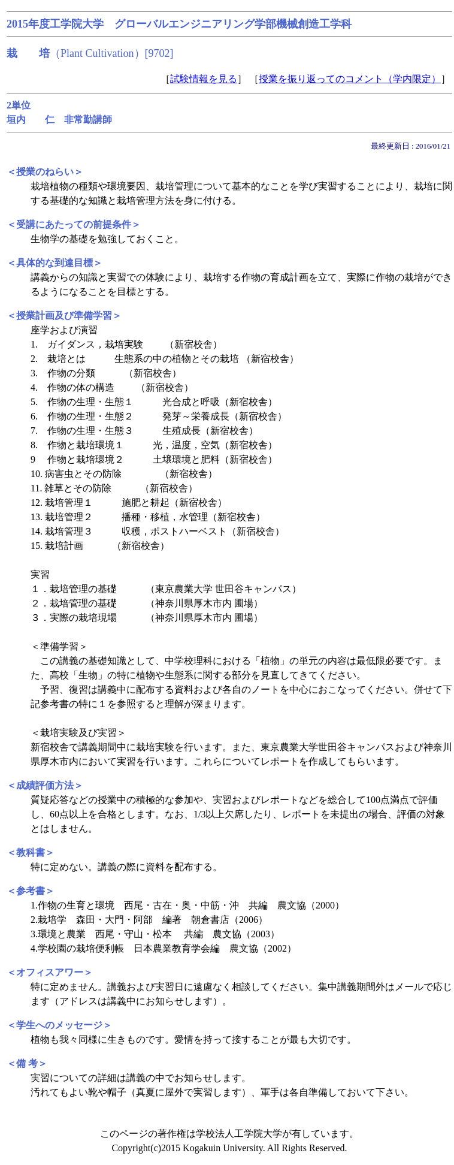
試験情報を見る (203, 79)
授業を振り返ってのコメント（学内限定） (350, 79)
